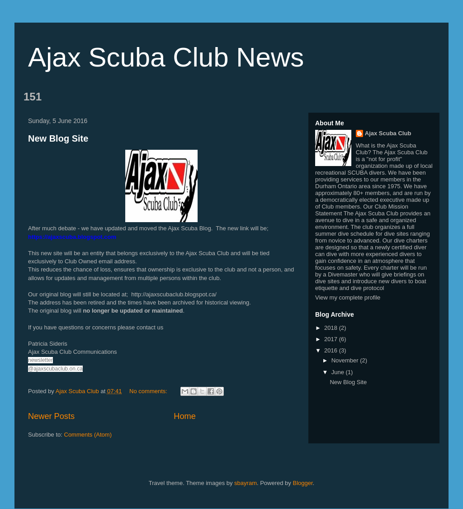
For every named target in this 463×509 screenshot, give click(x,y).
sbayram (245, 483)
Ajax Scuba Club (388, 133)
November (345, 360)
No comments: (149, 391)
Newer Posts (51, 416)
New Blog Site (58, 138)
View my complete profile (347, 297)
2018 (331, 327)
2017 (331, 339)
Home (185, 416)
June (338, 372)
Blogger (302, 483)
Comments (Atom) (88, 434)
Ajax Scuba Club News (166, 57)
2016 (331, 350)
